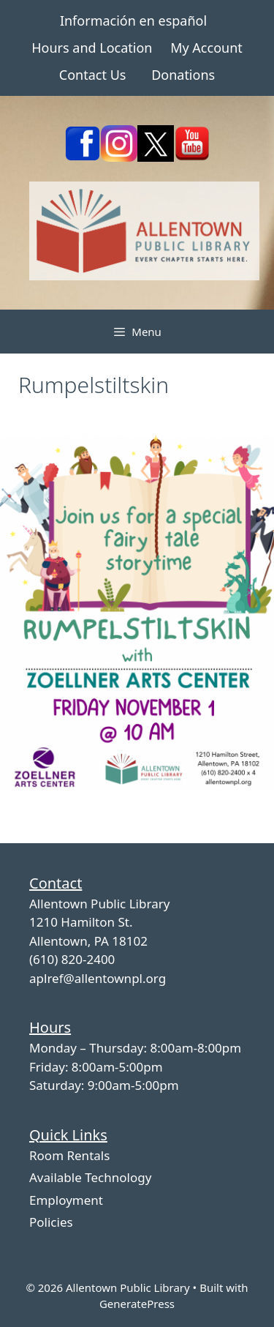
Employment (66, 1200)
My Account (206, 47)
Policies (51, 1222)
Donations (183, 74)
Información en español (133, 20)
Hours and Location (91, 47)
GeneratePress (137, 1303)
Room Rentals (69, 1155)
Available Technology (90, 1177)
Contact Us (92, 74)
